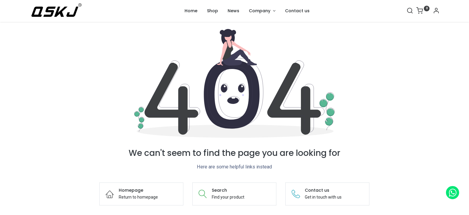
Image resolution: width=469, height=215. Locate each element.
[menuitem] (191, 11)
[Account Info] (436, 11)
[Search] (409, 11)
